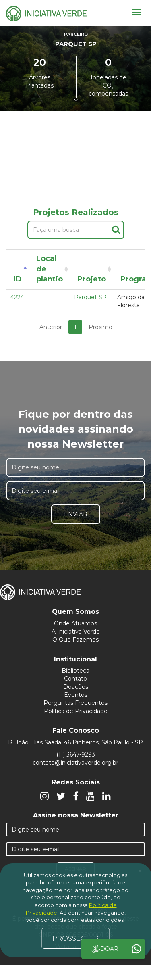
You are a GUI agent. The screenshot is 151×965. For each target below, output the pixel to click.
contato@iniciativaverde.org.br (75, 762)
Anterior (50, 327)
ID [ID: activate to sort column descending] (18, 279)
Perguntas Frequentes (75, 703)
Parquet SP (90, 297)
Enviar (75, 514)
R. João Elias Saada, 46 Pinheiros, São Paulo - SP (75, 742)
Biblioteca (75, 670)
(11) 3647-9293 (75, 754)
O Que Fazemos (75, 639)
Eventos (75, 694)
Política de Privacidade (76, 711)
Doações (75, 686)
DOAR (104, 949)
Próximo (100, 327)
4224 (17, 297)
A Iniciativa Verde (76, 631)
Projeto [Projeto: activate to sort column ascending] (91, 279)
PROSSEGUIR (75, 938)
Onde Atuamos (75, 623)
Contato (75, 678)
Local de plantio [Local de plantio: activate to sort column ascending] (49, 268)
